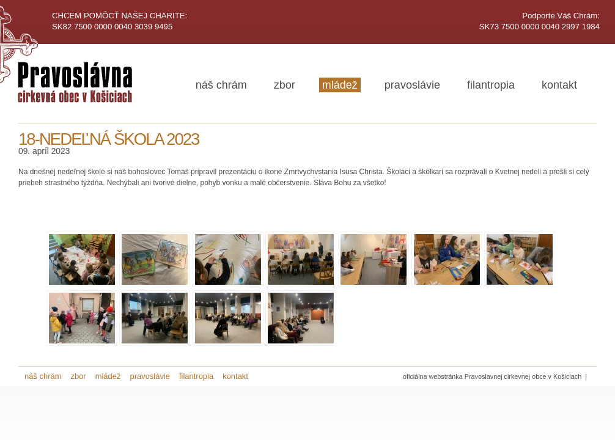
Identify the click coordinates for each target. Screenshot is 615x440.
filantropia (491, 85)
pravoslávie (412, 85)
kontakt (559, 85)
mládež (340, 85)
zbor (284, 85)
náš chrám (221, 85)
